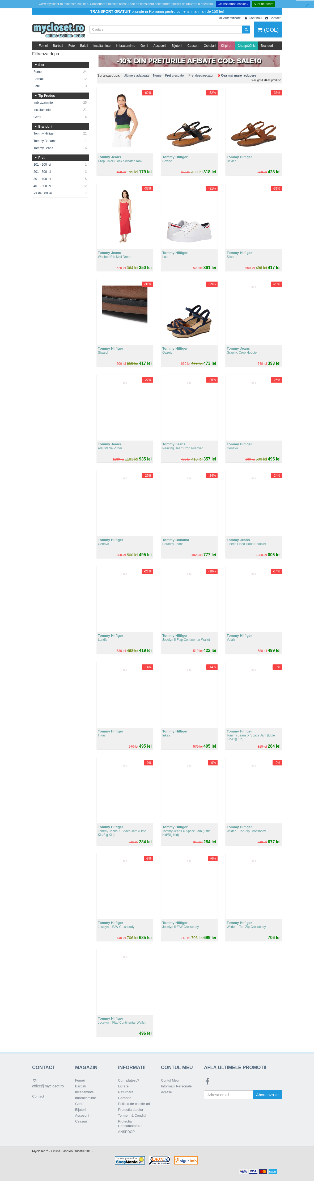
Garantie (124, 1098)
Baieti (84, 46)
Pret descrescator (200, 75)
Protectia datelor (130, 1110)
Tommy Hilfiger (60, 133)
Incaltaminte (102, 46)
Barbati (58, 46)
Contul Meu (170, 1080)
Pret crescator (175, 75)
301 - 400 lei (60, 179)
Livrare (123, 1086)
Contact (38, 1096)
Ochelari (210, 46)
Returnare (125, 1092)
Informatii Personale (176, 1086)
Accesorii (160, 46)
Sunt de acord (264, 4)
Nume (157, 75)
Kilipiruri (226, 46)
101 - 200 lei (60, 164)
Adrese (166, 1092)
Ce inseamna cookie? (233, 4)
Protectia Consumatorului (130, 1123)
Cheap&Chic (246, 46)
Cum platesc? (128, 1080)
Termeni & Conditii (132, 1115)
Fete (71, 46)
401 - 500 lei (60, 186)
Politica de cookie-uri (134, 1104)
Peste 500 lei (60, 193)
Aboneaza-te (267, 1094)
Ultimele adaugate (137, 75)
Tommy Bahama (60, 141)
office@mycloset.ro (48, 1083)
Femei (43, 46)
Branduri (267, 46)
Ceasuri (193, 46)
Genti (144, 46)
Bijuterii (177, 46)
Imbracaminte (125, 46)
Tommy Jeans (60, 148)
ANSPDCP (126, 1132)
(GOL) (268, 30)
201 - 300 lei (60, 172)
